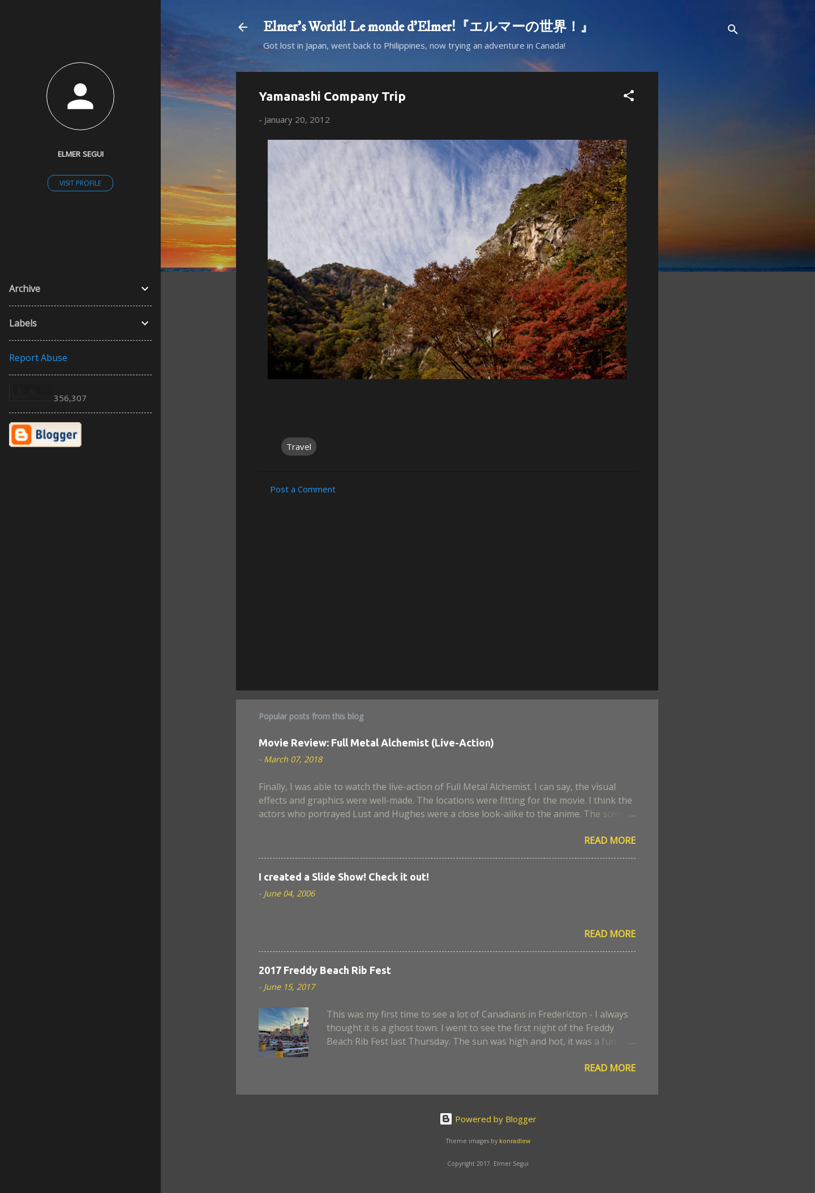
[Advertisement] (703, 241)
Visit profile (80, 183)
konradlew (514, 1141)
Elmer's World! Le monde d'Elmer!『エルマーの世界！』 (428, 27)
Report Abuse (38, 357)
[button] (629, 97)
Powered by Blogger (488, 1119)
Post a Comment (303, 489)
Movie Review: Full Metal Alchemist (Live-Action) (376, 742)
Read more (610, 840)
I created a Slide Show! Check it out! (344, 876)
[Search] (733, 31)
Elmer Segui (81, 154)
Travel (298, 446)
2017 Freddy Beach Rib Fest (325, 970)
